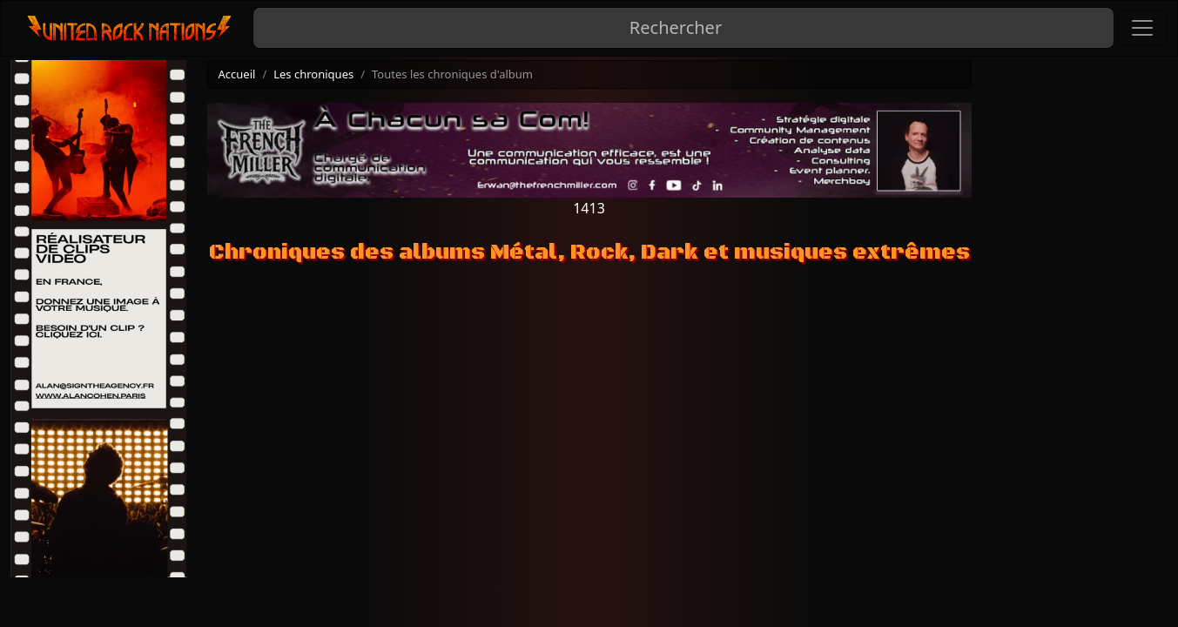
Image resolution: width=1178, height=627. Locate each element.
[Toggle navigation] (1142, 27)
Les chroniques (313, 74)
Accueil (237, 74)
